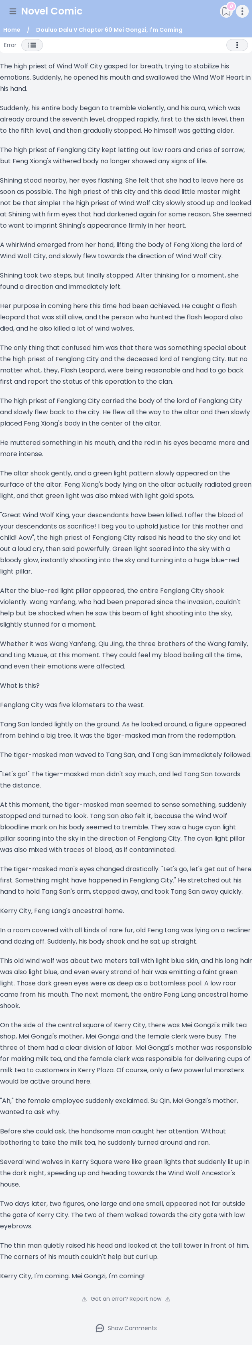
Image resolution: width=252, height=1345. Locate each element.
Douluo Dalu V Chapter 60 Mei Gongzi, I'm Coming (109, 30)
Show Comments (126, 1328)
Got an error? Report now (126, 1299)
